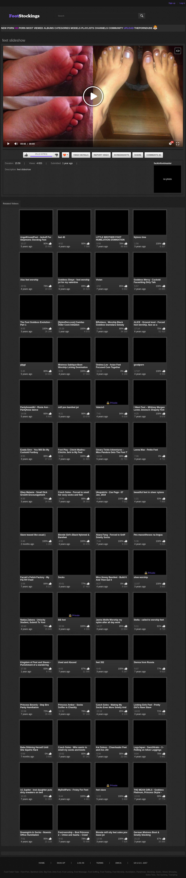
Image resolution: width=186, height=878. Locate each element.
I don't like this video (56, 155)
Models (75, 28)
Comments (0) (153, 155)
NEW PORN (7, 28)
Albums (49, 28)
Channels (101, 28)
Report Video (101, 155)
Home (42, 863)
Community (115, 28)
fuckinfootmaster (162, 163)
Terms (99, 863)
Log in (182, 3)
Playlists (87, 28)
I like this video (26, 155)
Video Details (81, 155)
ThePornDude (143, 28)
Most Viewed (34, 28)
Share (137, 155)
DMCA (119, 863)
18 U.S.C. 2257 (140, 863)
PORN (20, 28)
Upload (129, 28)
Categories (62, 28)
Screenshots (121, 155)
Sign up (172, 3)
